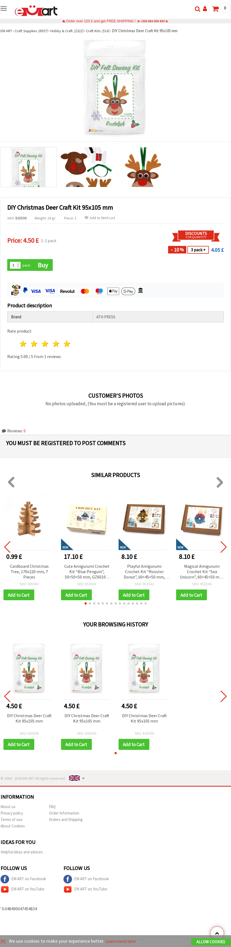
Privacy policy (12, 814)
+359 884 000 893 (152, 21)
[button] (86, 604)
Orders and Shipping (66, 820)
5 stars (67, 344)
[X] (3, 941)
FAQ (52, 807)
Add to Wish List (100, 218)
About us (8, 807)
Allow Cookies (210, 942)
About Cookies (13, 827)
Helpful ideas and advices (22, 853)
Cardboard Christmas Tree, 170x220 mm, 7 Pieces (29, 572)
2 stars (34, 344)
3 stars (45, 344)
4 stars (56, 344)
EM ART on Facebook (23, 880)
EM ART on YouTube (22, 890)
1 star (23, 344)
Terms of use (11, 820)
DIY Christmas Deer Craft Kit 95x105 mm (29, 719)
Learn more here (122, 941)
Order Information (64, 814)
